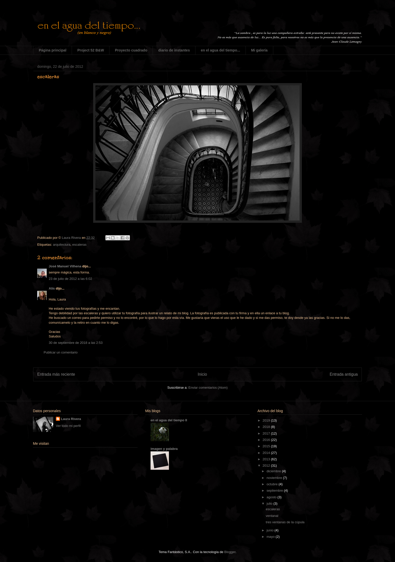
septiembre (275, 490)
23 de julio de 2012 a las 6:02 (70, 279)
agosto (272, 497)
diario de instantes (174, 50)
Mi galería (259, 50)
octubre (273, 484)
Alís (52, 288)
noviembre (275, 478)
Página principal (52, 50)
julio (270, 503)
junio (271, 530)
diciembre (274, 471)
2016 (267, 440)
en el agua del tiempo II (169, 420)
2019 (267, 420)
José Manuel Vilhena (65, 266)
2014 (267, 453)
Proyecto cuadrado (131, 50)
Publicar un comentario (61, 352)
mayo (271, 537)
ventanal (272, 516)
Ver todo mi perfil (68, 426)
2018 (267, 427)
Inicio (202, 374)
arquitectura (61, 244)
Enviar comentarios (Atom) (208, 387)
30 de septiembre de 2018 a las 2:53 (76, 343)
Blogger (230, 552)
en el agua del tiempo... (220, 50)
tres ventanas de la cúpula (285, 522)
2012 (267, 465)
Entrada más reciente (56, 374)
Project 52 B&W (90, 50)
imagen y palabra (164, 449)
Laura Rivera (71, 419)
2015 (267, 446)
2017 (267, 433)
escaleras (79, 244)
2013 (267, 459)
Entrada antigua (344, 374)
